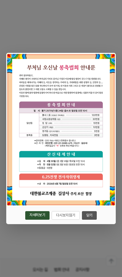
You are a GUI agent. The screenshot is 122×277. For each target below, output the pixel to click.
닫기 (89, 215)
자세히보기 (37, 215)
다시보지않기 (65, 215)
